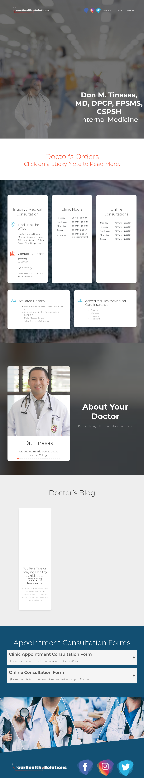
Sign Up (130, 10)
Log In (119, 10)
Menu (106, 10)
